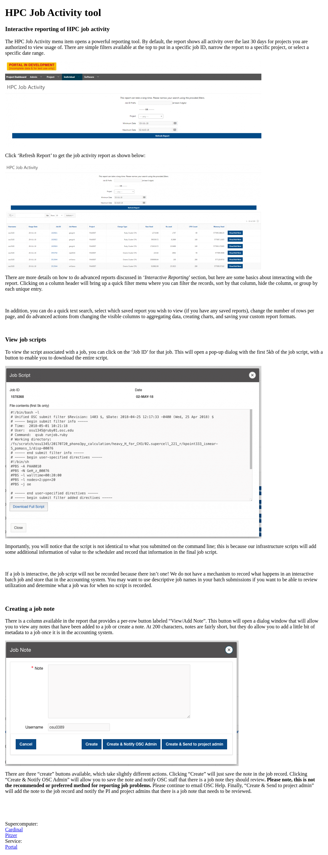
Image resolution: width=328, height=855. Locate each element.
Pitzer (11, 835)
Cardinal (14, 829)
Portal (11, 847)
